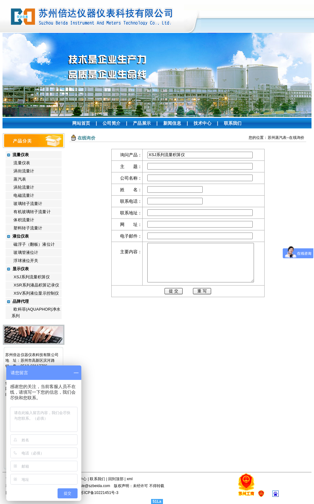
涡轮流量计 (23, 187)
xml (130, 479)
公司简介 (111, 123)
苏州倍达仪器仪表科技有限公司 (31, 355)
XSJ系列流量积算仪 (31, 277)
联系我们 (233, 123)
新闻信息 (172, 123)
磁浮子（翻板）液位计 (33, 244)
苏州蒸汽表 (277, 137)
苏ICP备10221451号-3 (99, 493)
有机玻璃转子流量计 (31, 211)
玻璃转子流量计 (27, 203)
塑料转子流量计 (27, 228)
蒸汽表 (19, 179)
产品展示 (142, 123)
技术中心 (202, 123)
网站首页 (81, 123)
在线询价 (296, 137)
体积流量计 (23, 220)
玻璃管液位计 (25, 252)
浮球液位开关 (25, 260)
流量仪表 (21, 162)
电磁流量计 (23, 195)
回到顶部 (116, 479)
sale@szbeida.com (94, 486)
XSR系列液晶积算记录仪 (36, 285)
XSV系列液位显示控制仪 (36, 293)
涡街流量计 (23, 171)
